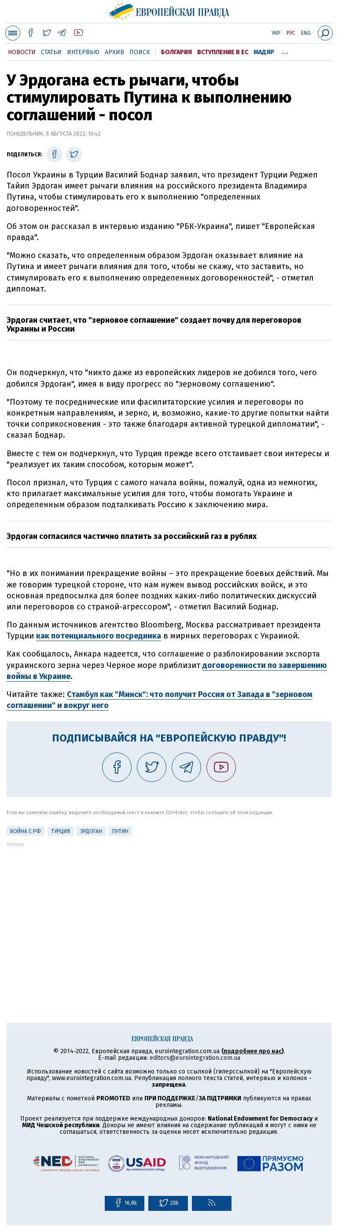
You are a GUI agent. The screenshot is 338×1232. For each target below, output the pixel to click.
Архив (114, 52)
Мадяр (264, 52)
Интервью (83, 52)
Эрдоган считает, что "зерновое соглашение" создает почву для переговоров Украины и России (154, 324)
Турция (60, 831)
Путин (120, 831)
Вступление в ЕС (222, 52)
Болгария (176, 52)
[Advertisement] (169, 908)
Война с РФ (25, 831)
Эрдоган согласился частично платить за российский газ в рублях (132, 536)
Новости (22, 52)
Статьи (51, 52)
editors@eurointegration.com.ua (195, 1058)
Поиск (139, 52)
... (285, 50)
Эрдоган (91, 831)
